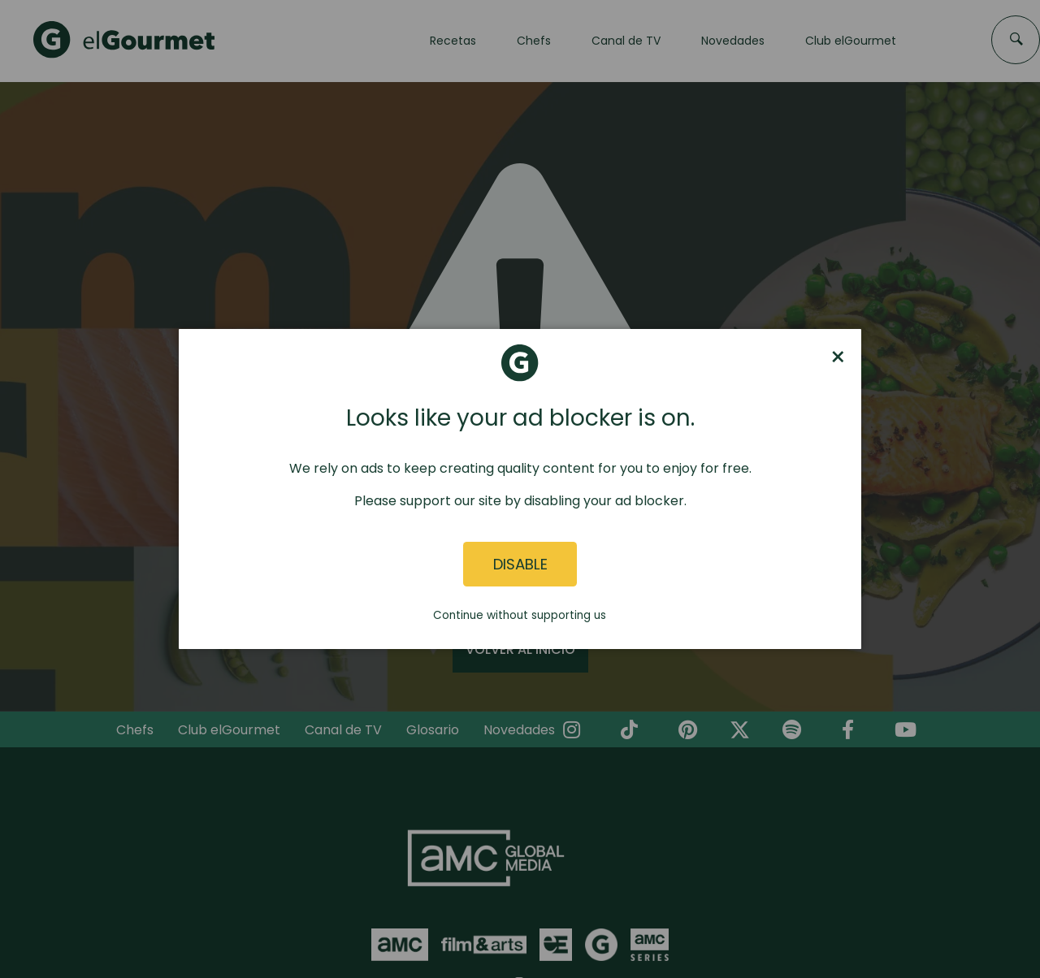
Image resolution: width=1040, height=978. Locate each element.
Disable (520, 564)
